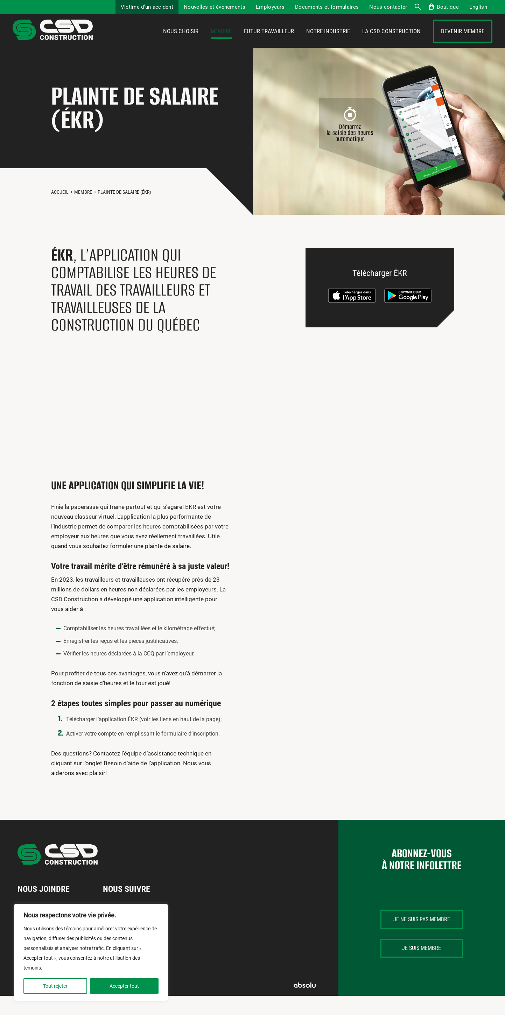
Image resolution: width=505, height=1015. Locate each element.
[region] (91, 952)
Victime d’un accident (147, 7)
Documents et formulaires (327, 7)
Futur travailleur (269, 40)
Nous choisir (180, 40)
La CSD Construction (391, 40)
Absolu (305, 1004)
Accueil (60, 211)
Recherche (417, 7)
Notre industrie (328, 40)
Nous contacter (388, 7)
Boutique (447, 7)
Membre (221, 40)
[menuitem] (478, 7)
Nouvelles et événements (214, 7)
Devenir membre (462, 40)
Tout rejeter (55, 986)
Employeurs (270, 7)
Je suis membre (421, 967)
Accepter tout (124, 986)
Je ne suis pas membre (421, 938)
